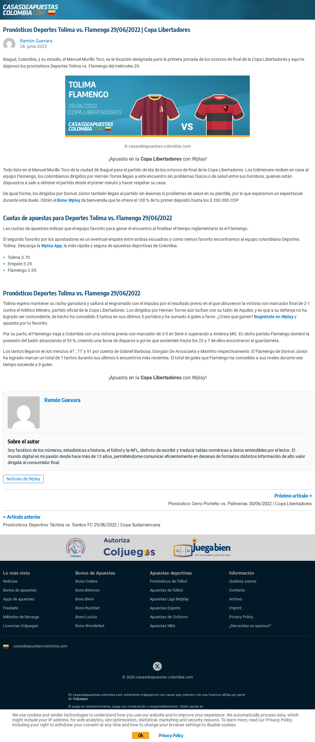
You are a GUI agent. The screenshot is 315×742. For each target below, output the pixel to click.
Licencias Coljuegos (20, 625)
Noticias (10, 581)
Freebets (10, 608)
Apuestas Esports (165, 608)
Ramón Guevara (62, 399)
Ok (140, 735)
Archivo (235, 599)
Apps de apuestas (18, 599)
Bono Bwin (84, 599)
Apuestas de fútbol (166, 590)
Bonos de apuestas (20, 590)
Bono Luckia (86, 617)
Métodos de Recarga (21, 617)
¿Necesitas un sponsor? (250, 625)
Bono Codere (86, 581)
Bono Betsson (87, 590)
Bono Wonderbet (89, 625)
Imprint (235, 608)
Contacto (237, 590)
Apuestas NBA (162, 625)
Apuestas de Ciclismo (169, 617)
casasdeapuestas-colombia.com (40, 646)
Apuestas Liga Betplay (169, 599)
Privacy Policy (241, 617)
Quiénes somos (243, 581)
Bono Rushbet (87, 608)
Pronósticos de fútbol (168, 581)
